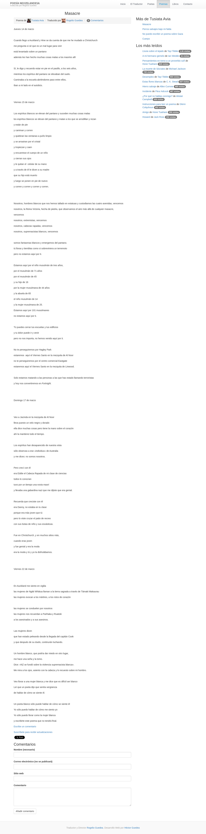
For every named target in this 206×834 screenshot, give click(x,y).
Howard (146, 117)
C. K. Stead (172, 81)
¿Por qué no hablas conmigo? (157, 96)
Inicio (123, 4)
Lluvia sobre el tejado (153, 51)
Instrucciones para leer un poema (159, 104)
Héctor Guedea (132, 827)
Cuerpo (146, 38)
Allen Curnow (166, 86)
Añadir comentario (25, 811)
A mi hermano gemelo (153, 56)
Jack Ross (159, 117)
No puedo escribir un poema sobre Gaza (162, 34)
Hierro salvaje (149, 86)
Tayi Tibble (172, 51)
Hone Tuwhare (149, 64)
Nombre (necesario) (24, 749)
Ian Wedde (173, 56)
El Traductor (136, 4)
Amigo (145, 112)
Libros (175, 4)
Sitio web (18, 773)
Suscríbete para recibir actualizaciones (33, 732)
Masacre (146, 24)
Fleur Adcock (161, 91)
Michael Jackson (177, 68)
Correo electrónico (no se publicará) (33, 761)
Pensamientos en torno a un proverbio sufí (163, 60)
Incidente (147, 91)
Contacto (187, 4)
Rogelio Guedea (72, 20)
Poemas (163, 4)
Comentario (20, 785)
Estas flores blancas (152, 81)
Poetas (150, 4)
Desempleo (148, 77)
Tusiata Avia (35, 20)
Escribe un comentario (25, 726)
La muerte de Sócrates (153, 68)
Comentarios (97, 20)
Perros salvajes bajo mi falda (156, 29)
